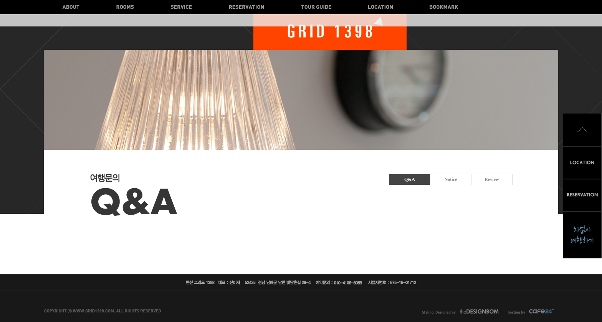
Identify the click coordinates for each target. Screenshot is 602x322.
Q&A (409, 179)
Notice (451, 179)
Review (492, 179)
